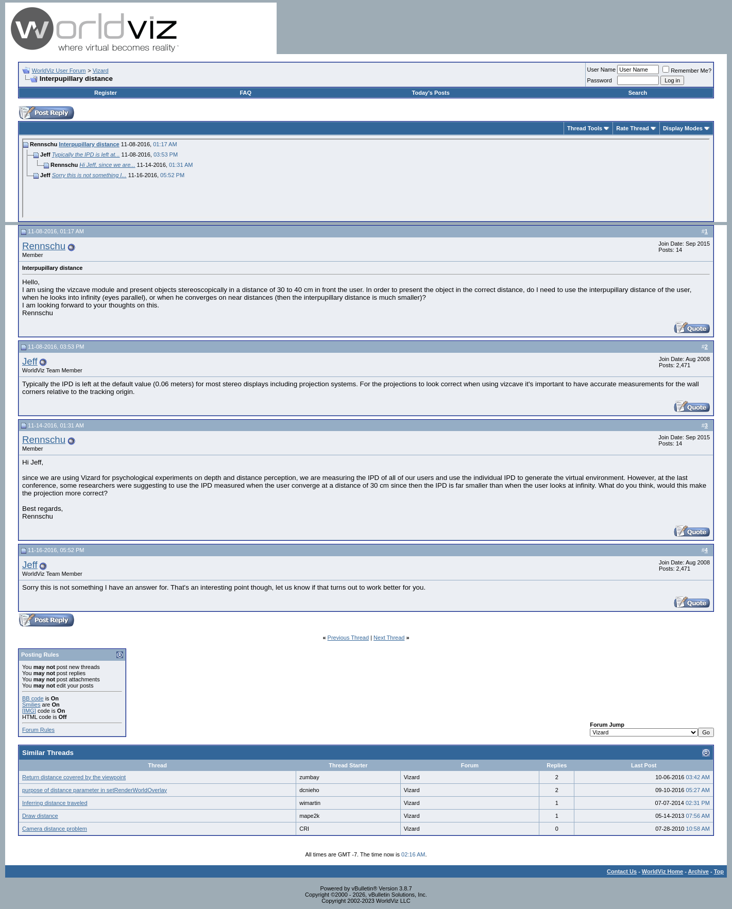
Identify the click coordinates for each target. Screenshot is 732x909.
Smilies (31, 704)
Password (599, 80)
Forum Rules (38, 730)
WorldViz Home (662, 871)
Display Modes (683, 128)
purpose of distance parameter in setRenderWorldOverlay (94, 790)
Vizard (101, 70)
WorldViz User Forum (59, 70)
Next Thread (388, 637)
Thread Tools (584, 128)
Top (719, 871)
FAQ (245, 93)
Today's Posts (431, 93)
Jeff (30, 361)
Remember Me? (686, 70)
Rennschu (43, 246)
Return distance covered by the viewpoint (74, 777)
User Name (601, 69)
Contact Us (622, 871)
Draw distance (40, 816)
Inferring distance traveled (55, 803)
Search (638, 93)
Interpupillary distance (89, 144)
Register (105, 93)
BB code (33, 698)
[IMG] (29, 711)
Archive (698, 871)
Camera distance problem (54, 829)
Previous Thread (348, 637)
